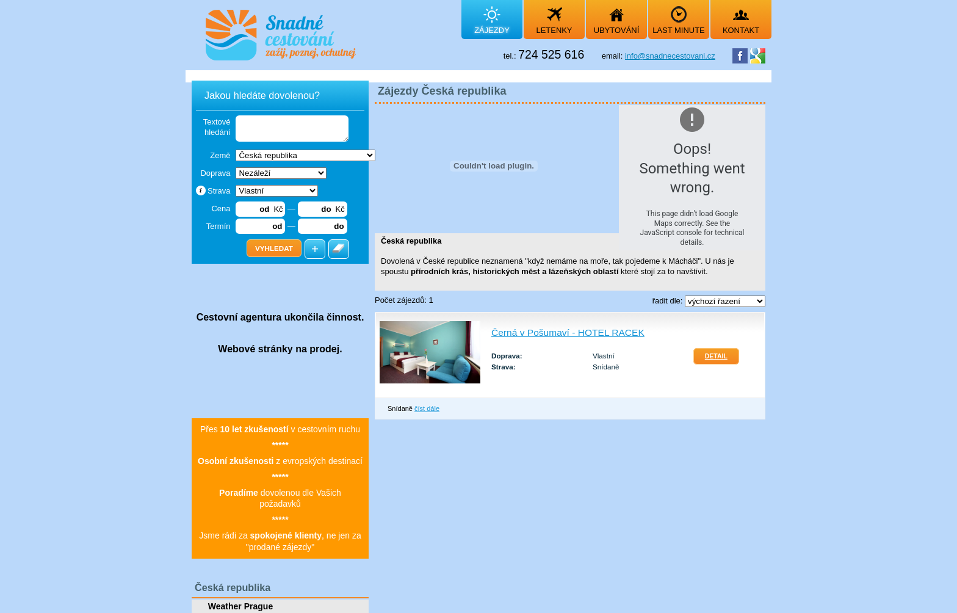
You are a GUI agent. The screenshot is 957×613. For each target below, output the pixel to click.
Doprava (215, 173)
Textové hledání (217, 127)
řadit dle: (668, 300)
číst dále (426, 408)
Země (220, 155)
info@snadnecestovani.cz (670, 55)
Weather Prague (240, 606)
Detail (716, 356)
